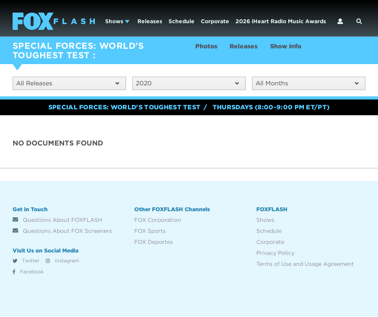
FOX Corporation (157, 220)
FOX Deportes (153, 242)
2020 (187, 83)
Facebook (28, 272)
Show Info (288, 46)
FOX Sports (150, 231)
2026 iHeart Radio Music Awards (280, 21)
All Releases (67, 83)
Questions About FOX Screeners (62, 231)
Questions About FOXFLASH (57, 220)
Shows (117, 21)
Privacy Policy (275, 253)
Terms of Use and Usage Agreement (305, 264)
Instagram (62, 261)
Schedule (182, 21)
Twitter (26, 261)
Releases (149, 21)
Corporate (215, 21)
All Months (307, 83)
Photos (206, 46)
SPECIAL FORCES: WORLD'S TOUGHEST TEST (78, 50)
